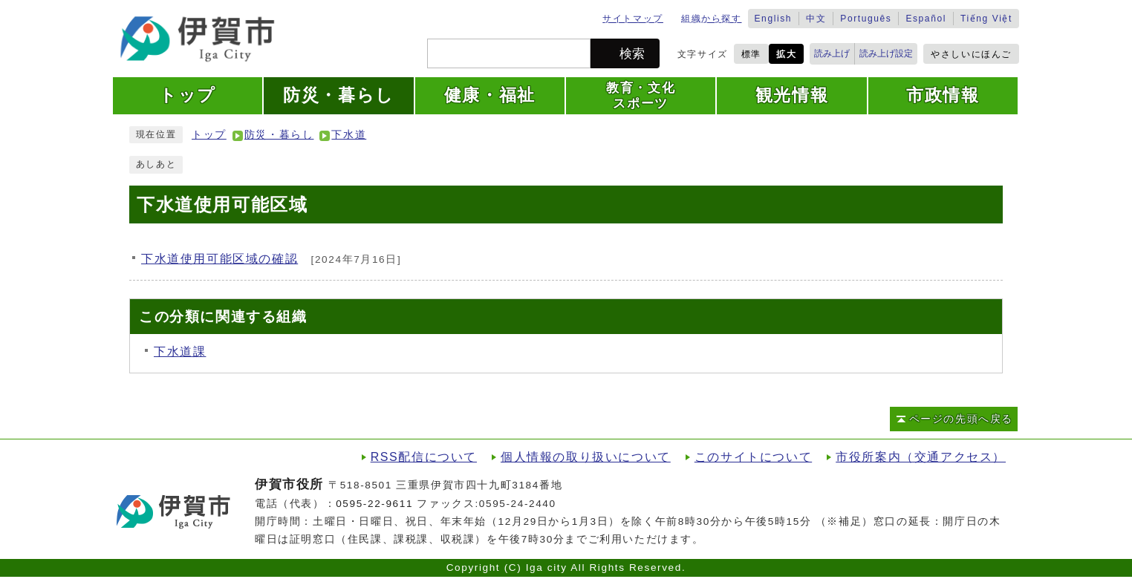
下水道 (348, 134)
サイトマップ (632, 18)
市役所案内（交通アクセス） (921, 457)
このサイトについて (753, 457)
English (774, 18)
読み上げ (832, 53)
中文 (816, 18)
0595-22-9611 (374, 503)
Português (865, 18)
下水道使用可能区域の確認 (219, 258)
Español (925, 18)
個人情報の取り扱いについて (586, 457)
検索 (632, 54)
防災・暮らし (279, 134)
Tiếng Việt (986, 18)
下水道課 (180, 351)
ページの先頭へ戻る (961, 419)
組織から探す (711, 18)
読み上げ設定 (886, 53)
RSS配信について (424, 457)
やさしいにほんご (971, 54)
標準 (751, 54)
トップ (209, 134)
